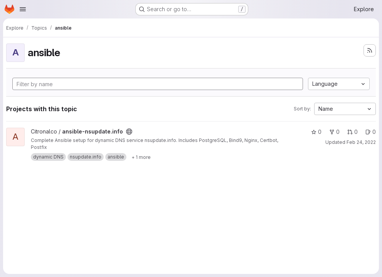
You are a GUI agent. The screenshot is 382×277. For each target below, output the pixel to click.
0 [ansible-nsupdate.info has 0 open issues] (370, 131)
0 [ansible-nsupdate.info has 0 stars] (316, 131)
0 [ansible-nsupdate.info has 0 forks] (334, 131)
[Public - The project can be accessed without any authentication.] (129, 131)
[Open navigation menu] (23, 9)
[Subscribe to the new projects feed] (369, 50)
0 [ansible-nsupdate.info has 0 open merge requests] (352, 131)
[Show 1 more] (141, 157)
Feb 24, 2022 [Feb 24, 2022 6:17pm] (361, 142)
